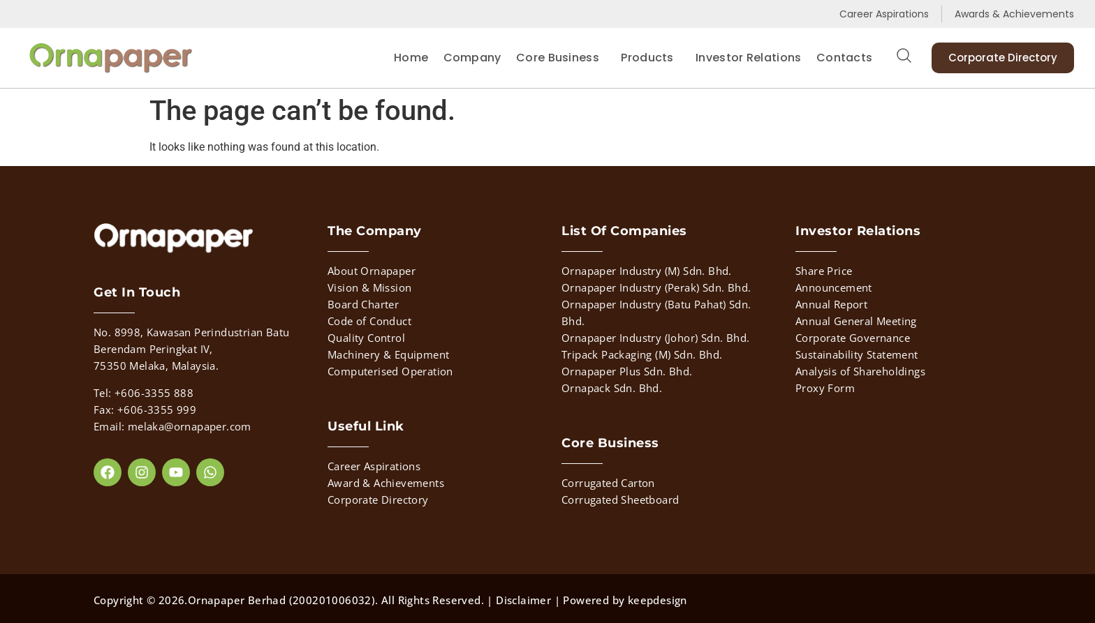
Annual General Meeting (856, 321)
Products (650, 58)
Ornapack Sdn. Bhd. (611, 388)
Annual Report (831, 304)
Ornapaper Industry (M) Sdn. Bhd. (646, 271)
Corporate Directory (378, 499)
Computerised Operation (390, 371)
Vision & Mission (369, 287)
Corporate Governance (852, 338)
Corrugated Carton (608, 483)
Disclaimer (523, 600)
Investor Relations (748, 58)
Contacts (844, 58)
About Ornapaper (372, 271)
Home (411, 58)
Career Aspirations (374, 466)
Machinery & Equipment (388, 354)
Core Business (561, 58)
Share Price (823, 271)
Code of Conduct (369, 321)
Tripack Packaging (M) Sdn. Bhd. (641, 354)
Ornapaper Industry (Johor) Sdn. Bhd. (655, 338)
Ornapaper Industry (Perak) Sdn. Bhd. (656, 287)
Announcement (833, 287)
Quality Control (366, 338)
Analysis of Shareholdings (860, 371)
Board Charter (363, 304)
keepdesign (657, 600)
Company (472, 58)
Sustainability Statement (856, 354)
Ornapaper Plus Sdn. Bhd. (627, 371)
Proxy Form (825, 388)
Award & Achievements (386, 483)
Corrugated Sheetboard (620, 499)
